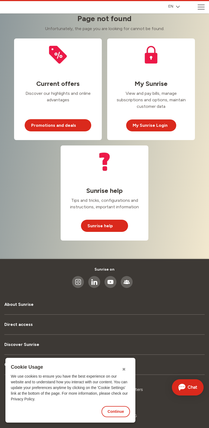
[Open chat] (188, 387)
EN (174, 6)
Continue (115, 411)
